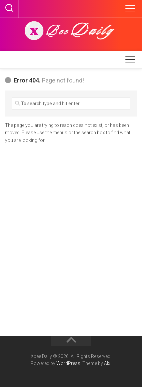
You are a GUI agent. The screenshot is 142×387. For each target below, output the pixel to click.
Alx (107, 363)
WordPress (68, 363)
